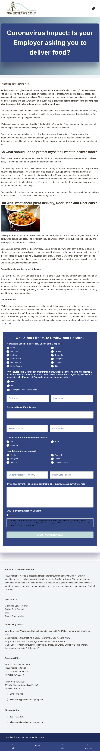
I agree (12, 515)
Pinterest (58, 459)
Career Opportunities (14, 616)
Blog (7, 613)
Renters (58, 351)
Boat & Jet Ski (15, 359)
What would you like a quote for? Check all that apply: (34, 344)
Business (13, 355)
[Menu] (93, 8)
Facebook (58, 455)
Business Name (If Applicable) (21, 407)
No (12, 386)
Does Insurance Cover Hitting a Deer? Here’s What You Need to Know (37, 638)
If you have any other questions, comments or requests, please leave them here (46, 484)
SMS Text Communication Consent (24, 511)
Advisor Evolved (39, 737)
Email (57, 442)
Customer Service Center (16, 606)
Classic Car (59, 355)
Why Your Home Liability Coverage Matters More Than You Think (35, 641)
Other (57, 366)
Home (12, 348)
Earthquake (59, 359)
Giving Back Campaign (15, 609)
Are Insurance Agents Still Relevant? (22, 648)
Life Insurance (15, 362)
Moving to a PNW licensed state (24, 390)
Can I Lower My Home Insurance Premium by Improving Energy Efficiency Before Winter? (46, 645)
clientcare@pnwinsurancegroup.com (27, 700)
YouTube (13, 462)
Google (13, 455)
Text (11, 442)
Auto (56, 348)
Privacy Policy (23, 525)
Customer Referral (61, 462)
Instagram (14, 459)
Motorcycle (14, 351)
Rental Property (16, 366)
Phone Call (14, 445)
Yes (12, 381)
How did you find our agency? (22, 451)
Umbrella (58, 362)
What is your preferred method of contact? (29, 438)
